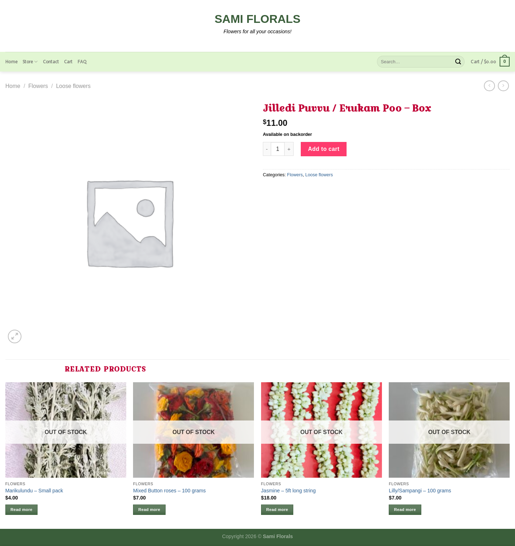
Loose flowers (73, 86)
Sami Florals (257, 19)
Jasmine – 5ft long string (288, 490)
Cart (68, 61)
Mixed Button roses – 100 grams (169, 490)
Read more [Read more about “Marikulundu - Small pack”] (21, 509)
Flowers (38, 86)
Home (11, 61)
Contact (51, 61)
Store (30, 61)
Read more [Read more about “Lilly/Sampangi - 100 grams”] (405, 509)
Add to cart (323, 149)
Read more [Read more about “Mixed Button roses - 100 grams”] (149, 509)
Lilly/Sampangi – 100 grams (420, 490)
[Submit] (458, 62)
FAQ (82, 61)
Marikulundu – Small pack (34, 490)
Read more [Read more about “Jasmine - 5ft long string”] (277, 509)
